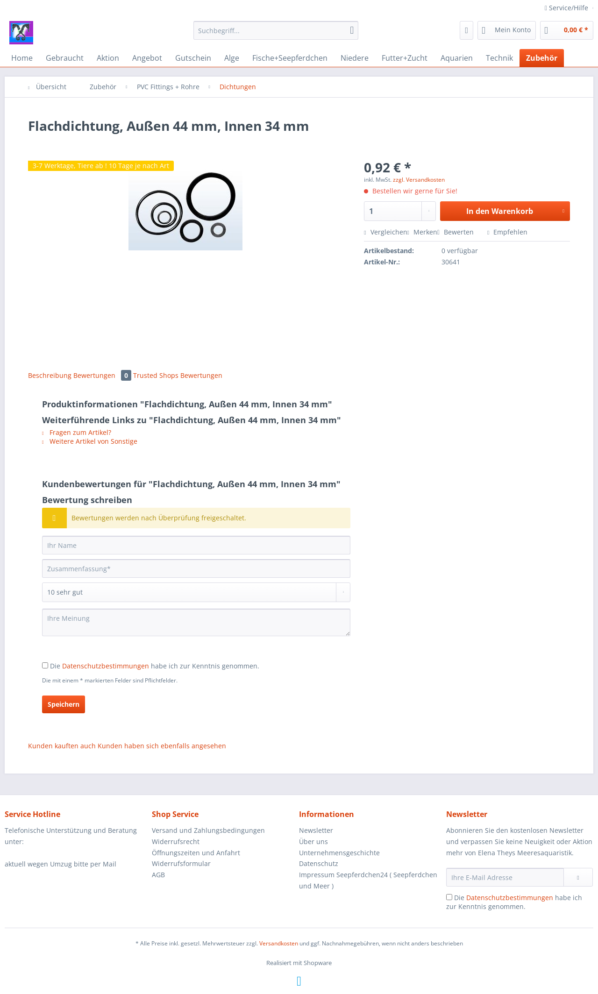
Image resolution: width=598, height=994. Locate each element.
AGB (158, 874)
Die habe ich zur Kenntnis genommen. (154, 665)
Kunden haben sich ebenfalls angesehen (162, 745)
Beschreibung (49, 375)
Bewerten (456, 231)
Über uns (313, 841)
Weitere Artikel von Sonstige (89, 441)
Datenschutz (318, 863)
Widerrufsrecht (175, 841)
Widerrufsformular (181, 863)
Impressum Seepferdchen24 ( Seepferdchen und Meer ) (368, 880)
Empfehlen (507, 231)
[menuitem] (275, 35)
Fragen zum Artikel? (76, 432)
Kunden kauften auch (62, 745)
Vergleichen (385, 231)
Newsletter (316, 830)
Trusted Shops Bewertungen (177, 375)
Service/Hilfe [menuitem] (567, 7)
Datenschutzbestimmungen (105, 665)
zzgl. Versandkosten (419, 180)
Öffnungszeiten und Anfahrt (196, 852)
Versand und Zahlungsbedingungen (208, 830)
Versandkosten (278, 943)
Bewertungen (103, 375)
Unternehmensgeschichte (339, 852)
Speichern (63, 704)
